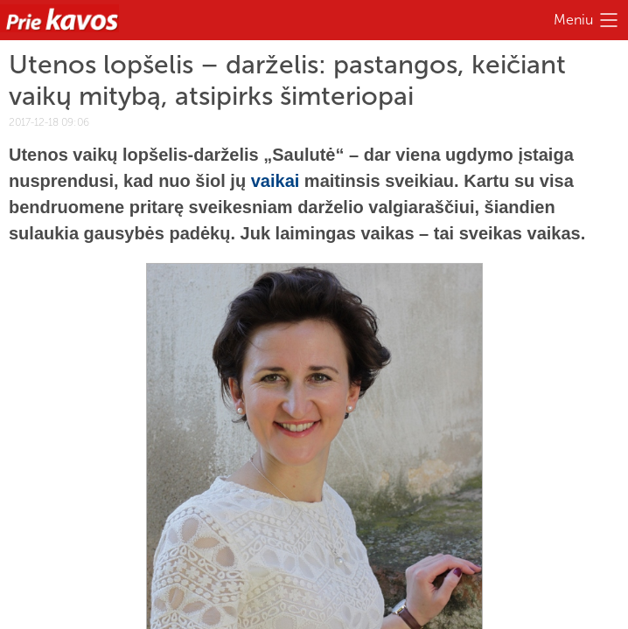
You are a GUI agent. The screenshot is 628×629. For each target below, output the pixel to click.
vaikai (275, 180)
